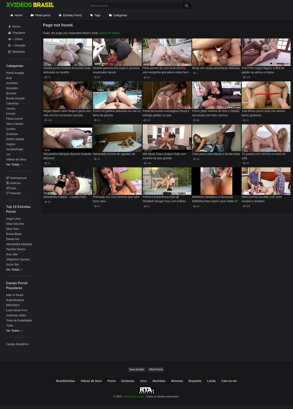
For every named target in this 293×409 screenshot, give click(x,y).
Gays (11, 188)
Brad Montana (15, 300)
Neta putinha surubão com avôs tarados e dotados (262, 199)
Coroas (10, 113)
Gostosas (12, 134)
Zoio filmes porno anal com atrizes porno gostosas (263, 113)
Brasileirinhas (65, 381)
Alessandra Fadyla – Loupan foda (64, 196)
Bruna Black (13, 234)
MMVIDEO (13, 305)
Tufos (9, 325)
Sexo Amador (137, 369)
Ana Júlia (12, 254)
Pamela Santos (15, 249)
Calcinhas (12, 103)
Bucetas (11, 93)
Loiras (211, 381)
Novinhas (12, 83)
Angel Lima (13, 218)
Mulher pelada (15, 139)
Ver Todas (14, 164)
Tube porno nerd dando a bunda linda (216, 154)
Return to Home (109, 33)
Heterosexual (16, 178)
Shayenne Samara (18, 259)
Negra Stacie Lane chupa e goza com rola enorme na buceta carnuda (67, 113)
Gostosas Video (16, 315)
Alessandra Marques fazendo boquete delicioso (67, 156)
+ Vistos (15, 39)
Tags (97, 15)
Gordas (10, 128)
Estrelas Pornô (72, 15)
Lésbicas (13, 183)
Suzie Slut (12, 264)
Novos (15, 26)
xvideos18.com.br (134, 396)
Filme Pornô (156, 369)
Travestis (13, 193)
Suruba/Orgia (14, 149)
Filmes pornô (14, 118)
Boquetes (12, 88)
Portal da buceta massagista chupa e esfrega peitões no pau (166, 113)
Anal (9, 78)
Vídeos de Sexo (16, 159)
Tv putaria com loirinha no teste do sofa (263, 156)
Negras (10, 144)
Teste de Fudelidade (19, 320)
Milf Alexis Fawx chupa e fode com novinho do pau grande (164, 156)
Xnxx (143, 381)
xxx (8, 154)
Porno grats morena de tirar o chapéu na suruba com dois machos (215, 113)
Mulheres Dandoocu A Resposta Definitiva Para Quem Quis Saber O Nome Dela (214, 199)
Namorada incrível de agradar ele (114, 154)
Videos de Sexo (91, 381)
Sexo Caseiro (14, 123)
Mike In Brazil (14, 295)
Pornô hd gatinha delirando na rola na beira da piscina (117, 113)
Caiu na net (229, 381)
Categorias (120, 15)
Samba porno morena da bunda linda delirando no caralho (66, 70)
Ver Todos (14, 330)
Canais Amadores (17, 344)
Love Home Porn (16, 310)
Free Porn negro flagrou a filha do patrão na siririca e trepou (263, 70)
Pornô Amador (15, 73)
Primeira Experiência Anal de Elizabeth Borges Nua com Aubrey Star (164, 199)
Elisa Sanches (15, 223)
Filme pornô (42, 15)
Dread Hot (12, 239)
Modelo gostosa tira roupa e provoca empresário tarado (116, 70)
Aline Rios (12, 228)
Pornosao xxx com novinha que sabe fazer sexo (116, 199)
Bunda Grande (15, 98)
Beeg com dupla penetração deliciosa (216, 68)
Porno (111, 381)
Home (18, 15)
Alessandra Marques (19, 244)
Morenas (177, 381)
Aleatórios (16, 51)
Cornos (10, 108)
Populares (16, 32)
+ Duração (17, 45)
